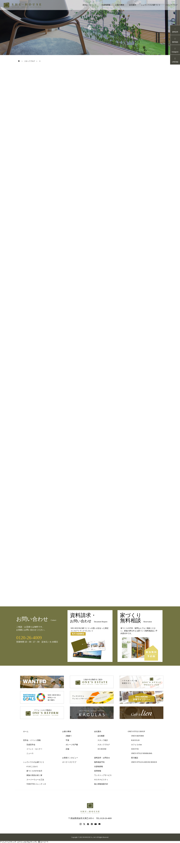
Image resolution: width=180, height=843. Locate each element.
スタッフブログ (171, 5)
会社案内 (132, 5)
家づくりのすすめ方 (34, 771)
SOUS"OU (135, 749)
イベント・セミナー (34, 749)
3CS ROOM (102, 749)
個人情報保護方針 (101, 784)
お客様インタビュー (70, 758)
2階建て (69, 736)
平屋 (67, 740)
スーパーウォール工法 (35, 780)
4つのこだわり (32, 766)
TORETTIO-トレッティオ (36, 784)
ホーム (25, 731)
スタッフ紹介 (103, 740)
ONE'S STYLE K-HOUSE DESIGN (144, 762)
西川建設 (134, 758)
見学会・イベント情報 (32, 740)
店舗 (67, 749)
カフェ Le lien (136, 745)
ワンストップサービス (103, 775)
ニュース (30, 753)
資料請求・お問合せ (102, 758)
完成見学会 (30, 745)
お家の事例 (119, 5)
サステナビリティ (101, 780)
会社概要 (101, 736)
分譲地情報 (106, 5)
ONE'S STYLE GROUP (136, 731)
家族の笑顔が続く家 (34, 775)
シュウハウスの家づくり (150, 5)
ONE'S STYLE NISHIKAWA (141, 753)
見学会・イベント (89, 5)
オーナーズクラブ (69, 762)
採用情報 (97, 771)
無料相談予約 (99, 762)
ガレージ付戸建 (72, 745)
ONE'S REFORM (137, 736)
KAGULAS (135, 740)
